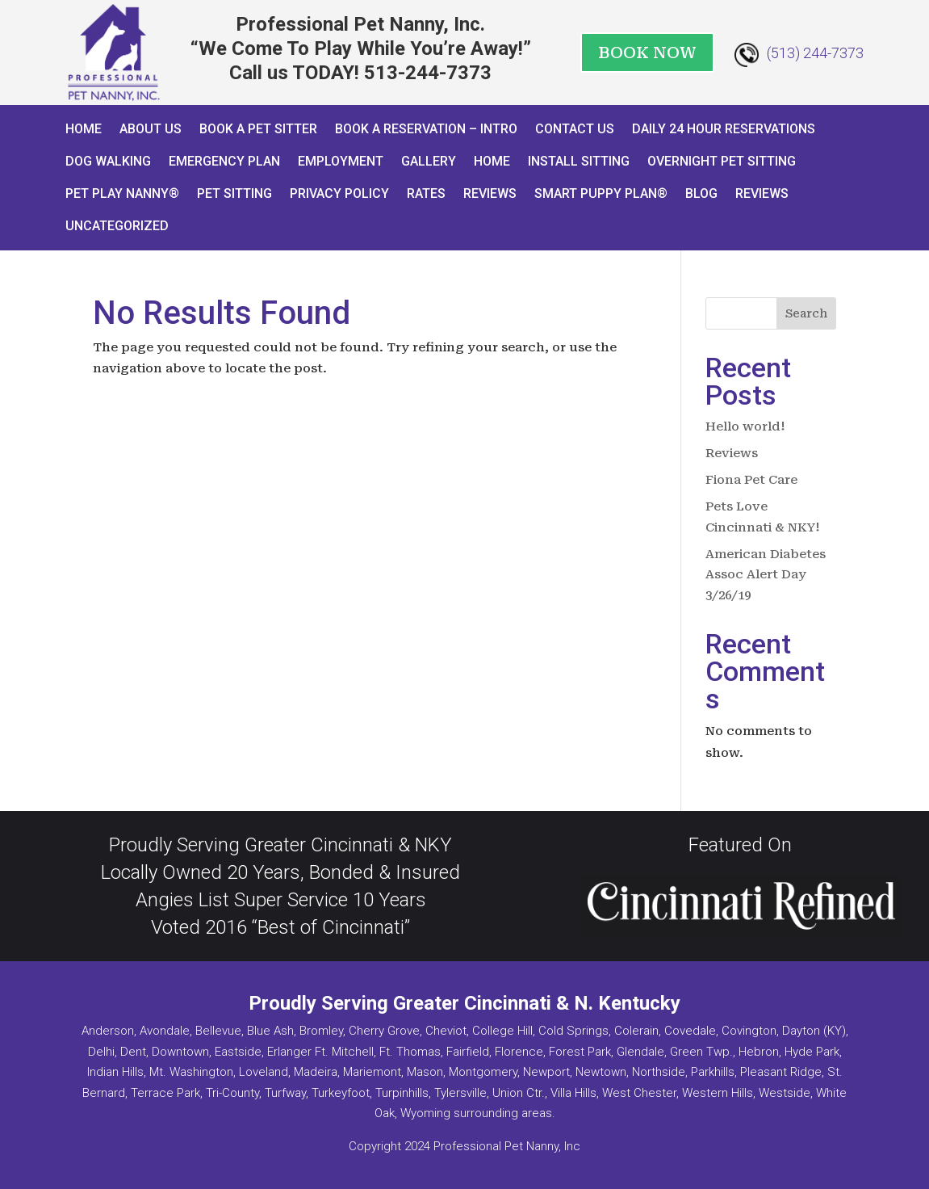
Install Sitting (579, 161)
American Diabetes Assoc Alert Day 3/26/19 (765, 575)
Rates (426, 193)
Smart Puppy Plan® (600, 193)
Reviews (490, 193)
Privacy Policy (339, 193)
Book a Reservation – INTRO (426, 129)
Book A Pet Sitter (258, 129)
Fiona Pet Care (751, 480)
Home (83, 129)
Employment (340, 161)
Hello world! (745, 426)
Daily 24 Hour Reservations (723, 129)
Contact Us (574, 129)
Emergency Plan (224, 161)
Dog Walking (108, 161)
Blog (701, 193)
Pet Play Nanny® (122, 193)
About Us (150, 129)
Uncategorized (117, 225)
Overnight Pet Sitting (721, 161)
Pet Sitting (234, 193)
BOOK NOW (647, 52)
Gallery (428, 161)
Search (806, 313)
